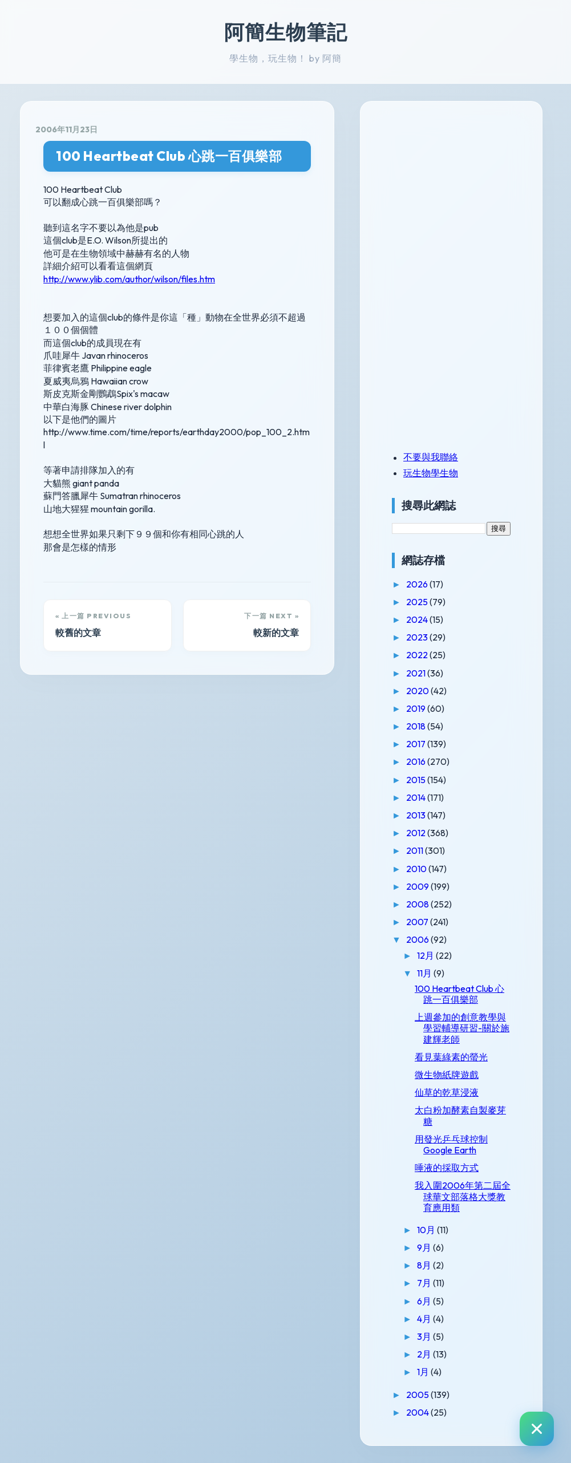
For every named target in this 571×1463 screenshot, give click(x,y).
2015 (416, 779)
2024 (418, 619)
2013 (416, 815)
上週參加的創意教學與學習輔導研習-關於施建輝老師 (462, 1027)
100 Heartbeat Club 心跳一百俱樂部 (169, 156)
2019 (416, 708)
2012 (416, 832)
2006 (418, 939)
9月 (425, 1247)
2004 (418, 1412)
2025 (418, 601)
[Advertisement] (463, 195)
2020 (418, 690)
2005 (418, 1394)
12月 (426, 955)
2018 (416, 726)
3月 (425, 1336)
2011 (415, 850)
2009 (418, 886)
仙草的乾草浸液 (447, 1092)
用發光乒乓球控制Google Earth (451, 1144)
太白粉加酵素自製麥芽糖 (460, 1115)
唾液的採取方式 (447, 1167)
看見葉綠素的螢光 (451, 1057)
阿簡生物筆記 (285, 31)
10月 (427, 1229)
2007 (418, 921)
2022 (418, 654)
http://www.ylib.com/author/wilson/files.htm (129, 279)
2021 (416, 673)
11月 (425, 973)
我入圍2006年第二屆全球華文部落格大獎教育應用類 (463, 1196)
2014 (416, 797)
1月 (424, 1371)
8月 (425, 1265)
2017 (416, 743)
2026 (418, 584)
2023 (418, 637)
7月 (425, 1282)
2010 (417, 868)
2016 (416, 761)
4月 (425, 1318)
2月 (425, 1354)
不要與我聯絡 (430, 457)
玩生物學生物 (430, 473)
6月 (425, 1301)
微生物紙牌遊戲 (447, 1074)
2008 (418, 904)
